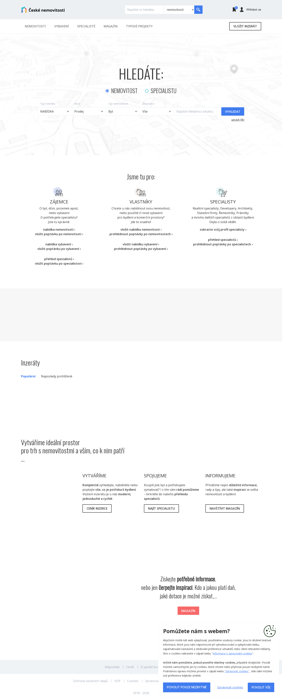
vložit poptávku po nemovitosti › (59, 234)
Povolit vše (261, 687)
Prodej (79, 111)
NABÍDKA (47, 111)
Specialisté (86, 26)
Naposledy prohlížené (56, 376)
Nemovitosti (35, 26)
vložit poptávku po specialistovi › (59, 263)
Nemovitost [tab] (124, 90)
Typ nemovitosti (118, 103)
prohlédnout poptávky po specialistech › (223, 244)
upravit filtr (237, 119)
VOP (117, 680)
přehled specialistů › (59, 259)
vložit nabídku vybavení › (141, 244)
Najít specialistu (161, 508)
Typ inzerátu (47, 103)
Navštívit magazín (225, 508)
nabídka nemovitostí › (59, 229)
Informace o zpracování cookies (232, 653)
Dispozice (148, 103)
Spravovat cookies (230, 687)
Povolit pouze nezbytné (187, 687)
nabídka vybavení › (59, 244)
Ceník (130, 666)
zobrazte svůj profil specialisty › (223, 229)
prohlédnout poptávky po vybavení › (141, 249)
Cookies (132, 680)
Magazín (111, 26)
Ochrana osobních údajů (90, 680)
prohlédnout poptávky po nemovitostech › (141, 234)
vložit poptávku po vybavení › (59, 249)
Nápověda (112, 666)
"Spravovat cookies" (237, 671)
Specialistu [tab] (163, 90)
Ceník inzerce (97, 508)
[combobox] (157, 111)
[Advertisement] (141, 314)
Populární (28, 376)
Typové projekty (139, 26)
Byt (110, 111)
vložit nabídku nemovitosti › (141, 229)
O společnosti (150, 666)
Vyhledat (232, 112)
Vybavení (61, 26)
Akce (77, 103)
